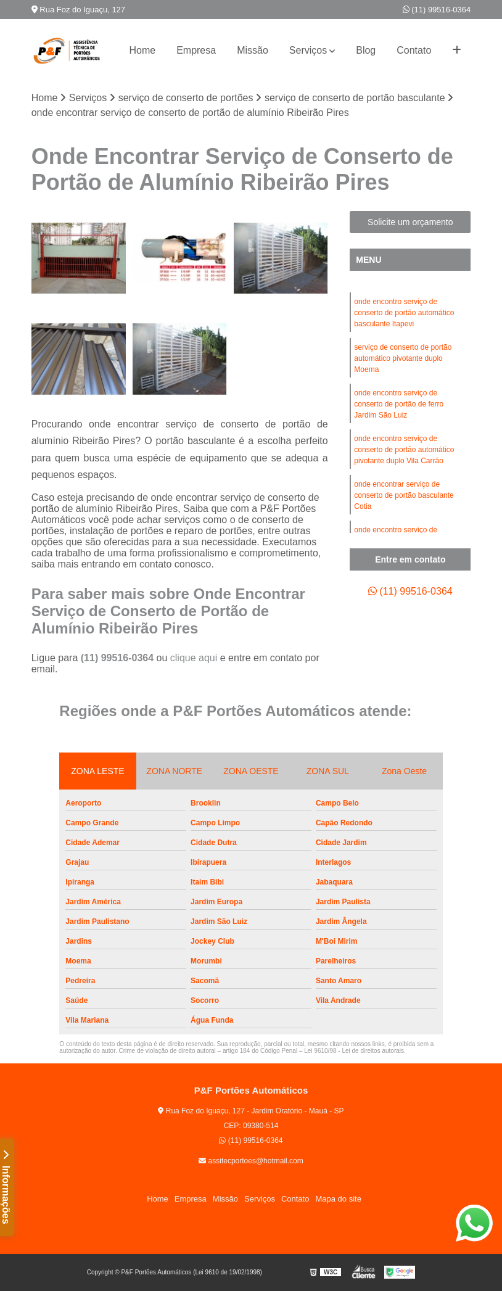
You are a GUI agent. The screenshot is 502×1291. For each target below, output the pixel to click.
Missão (252, 50)
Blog (366, 50)
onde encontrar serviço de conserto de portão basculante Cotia (403, 495)
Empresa (196, 50)
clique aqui (194, 658)
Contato (414, 50)
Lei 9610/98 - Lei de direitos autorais (354, 1050)
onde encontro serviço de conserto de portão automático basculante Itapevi (404, 312)
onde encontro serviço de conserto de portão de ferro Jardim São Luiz (398, 404)
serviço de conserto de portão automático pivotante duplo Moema (402, 358)
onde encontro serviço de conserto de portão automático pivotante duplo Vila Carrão (404, 449)
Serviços (308, 50)
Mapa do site (338, 1198)
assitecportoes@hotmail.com (251, 1161)
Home (142, 50)
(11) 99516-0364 (437, 9)
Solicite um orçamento (410, 222)
